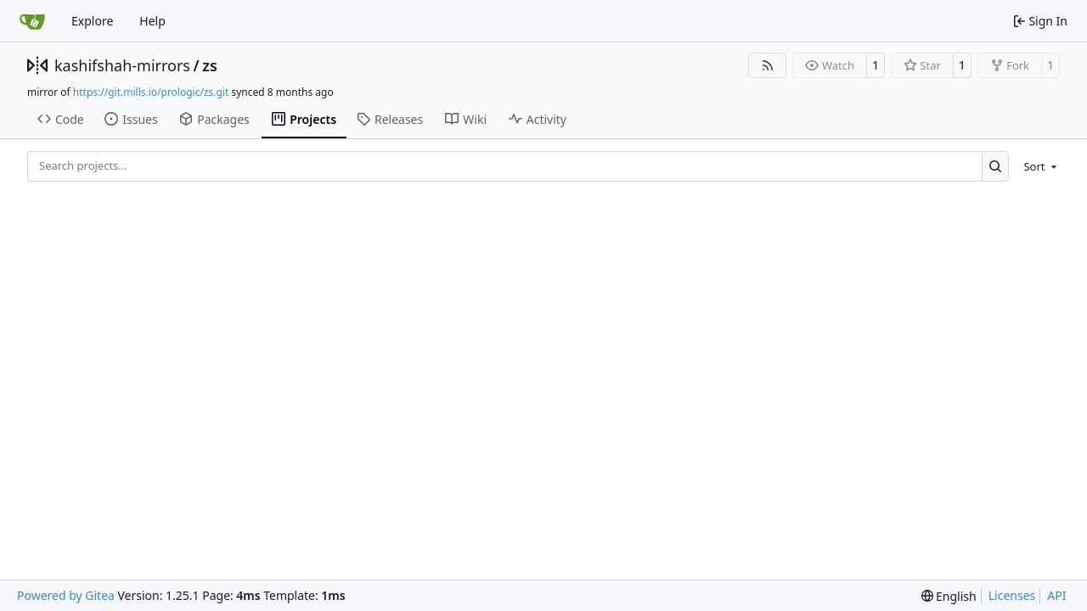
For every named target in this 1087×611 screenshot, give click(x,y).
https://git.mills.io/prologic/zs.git (151, 92)
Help (152, 21)
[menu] (1037, 166)
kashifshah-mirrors (122, 65)
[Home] (32, 21)
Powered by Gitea (66, 595)
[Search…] (996, 166)
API (1056, 595)
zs (209, 65)
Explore (92, 21)
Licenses (1012, 595)
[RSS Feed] (767, 65)
